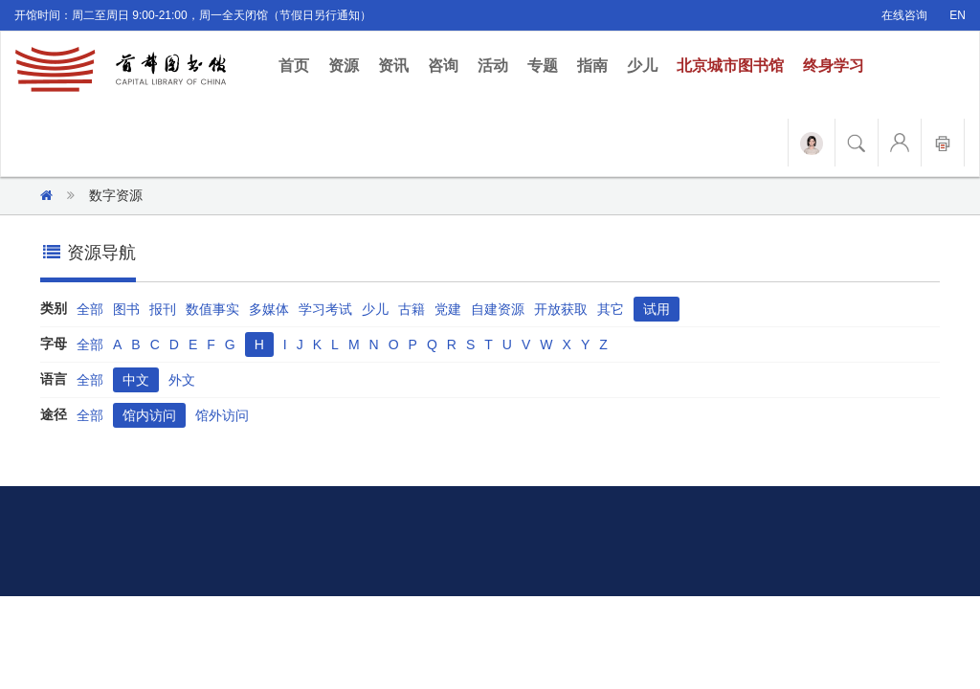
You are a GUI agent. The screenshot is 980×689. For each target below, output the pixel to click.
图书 (126, 309)
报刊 (162, 309)
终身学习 (833, 65)
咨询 (443, 65)
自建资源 (497, 309)
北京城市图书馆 (730, 65)
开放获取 (561, 309)
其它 (610, 309)
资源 (343, 65)
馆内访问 (149, 415)
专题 (542, 65)
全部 (90, 309)
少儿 (642, 65)
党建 (447, 309)
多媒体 (269, 309)
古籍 (411, 309)
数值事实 (212, 309)
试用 (656, 309)
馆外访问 (222, 415)
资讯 (393, 65)
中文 (135, 380)
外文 (181, 380)
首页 (298, 65)
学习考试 (325, 309)
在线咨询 (904, 15)
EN (957, 15)
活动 (493, 65)
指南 (592, 65)
